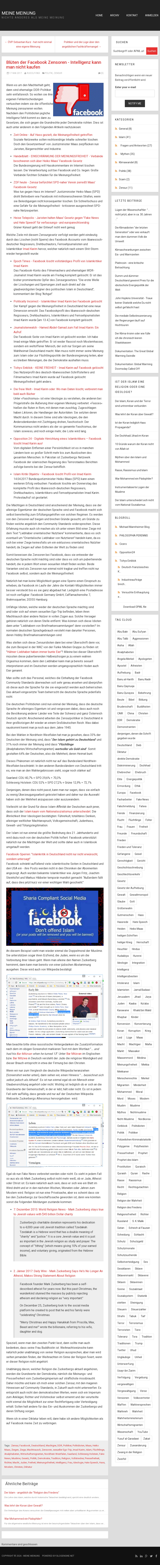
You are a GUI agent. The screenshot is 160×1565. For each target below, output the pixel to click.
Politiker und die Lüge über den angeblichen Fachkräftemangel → (81, 44)
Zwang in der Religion (129, 1452)
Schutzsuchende (127, 1255)
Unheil (138, 1357)
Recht (120, 1187)
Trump (139, 1343)
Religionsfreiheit (126, 1214)
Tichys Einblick (127, 560)
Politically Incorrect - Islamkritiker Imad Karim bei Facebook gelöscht (58, 301)
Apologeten (145, 658)
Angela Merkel (125, 658)
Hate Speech (91, 1462)
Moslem (8, 1467)
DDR (59, 1445)
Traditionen (123, 1343)
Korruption (134, 1030)
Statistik (142, 1295)
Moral (139, 1091)
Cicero (123, 543)
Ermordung (123, 786)
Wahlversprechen (140, 1404)
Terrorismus (136, 1323)
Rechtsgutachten (138, 1187)
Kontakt (132, 15)
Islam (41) (124, 137)
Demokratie (44, 1458)
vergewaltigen (125, 1384)
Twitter (121, 1350)
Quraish (121, 1173)
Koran (120, 1030)
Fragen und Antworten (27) (136, 145)
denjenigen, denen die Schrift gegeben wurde (134, 736)
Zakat (146, 1438)
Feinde (121, 813)
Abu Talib (122, 638)
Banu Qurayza (125, 692)
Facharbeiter (124, 799)
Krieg (148, 1030)
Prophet (143, 1153)
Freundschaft (139, 833)
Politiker (67, 1445)
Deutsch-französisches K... (133, 569)
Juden (23, 1462)
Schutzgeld (136, 1241)
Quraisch (140, 1166)
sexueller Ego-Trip (62, 1449)
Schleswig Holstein (88, 1454)
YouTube (142, 1431)
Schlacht (139, 1234)
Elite (119, 779)
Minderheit (140, 1085)
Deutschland (38, 1445)
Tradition (55, 1458)
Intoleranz (123, 983)
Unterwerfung (125, 1363)
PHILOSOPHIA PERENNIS (133, 535)
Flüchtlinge (98, 1449)
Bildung (143, 699)
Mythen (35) (128, 153)
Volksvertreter (141, 1397)
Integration (138, 962)
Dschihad (145, 765)
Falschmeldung (126, 806)
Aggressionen (141, 638)
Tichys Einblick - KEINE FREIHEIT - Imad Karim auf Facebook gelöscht (58, 367)
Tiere (138, 1329)
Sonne (121, 1289)
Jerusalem (123, 996)
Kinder (135, 1017)
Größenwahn (124, 908)
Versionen (123, 1397)
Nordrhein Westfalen (55, 1454)
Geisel (138, 854)
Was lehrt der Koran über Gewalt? (23, 1505)
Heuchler (122, 949)
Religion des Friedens (129, 1207)
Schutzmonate (126, 1248)
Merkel (145, 1078)
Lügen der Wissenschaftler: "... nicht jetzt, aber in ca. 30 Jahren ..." (133, 214)
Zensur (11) (126, 187)
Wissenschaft (125, 1431)
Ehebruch (140, 772)
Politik (49, 73)
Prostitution (124, 1166)
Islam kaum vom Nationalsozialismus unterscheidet (57, 811)
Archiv (114, 15)
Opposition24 (127, 552)
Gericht (141, 860)
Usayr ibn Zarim (126, 1370)
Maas (88, 1445)
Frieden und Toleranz (129, 847)
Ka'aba (145, 1003)
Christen (18, 1467)
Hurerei (137, 955)
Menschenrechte (127, 1078)
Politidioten (78, 1445)
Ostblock (122, 1125)
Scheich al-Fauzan (139, 1227)
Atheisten (136, 665)
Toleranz (122, 1336)
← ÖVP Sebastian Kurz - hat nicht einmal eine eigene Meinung (28, 44)
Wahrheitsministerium (130, 1418)
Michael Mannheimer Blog (134, 526)
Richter (8, 1462)
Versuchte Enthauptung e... (133, 594)
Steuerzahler (138, 1309)
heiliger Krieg (124, 942)
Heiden (121, 928)
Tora (134, 1336)
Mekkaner (123, 1071)
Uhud (133, 1350)
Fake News (142, 799)
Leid (119, 1037)
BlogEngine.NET (65, 1556)
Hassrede (122, 922)
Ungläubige (123, 1357)
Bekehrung (144, 692)
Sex (146, 1261)
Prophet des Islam (127, 1159)
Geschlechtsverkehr (128, 874)
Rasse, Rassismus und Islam (131, 470)
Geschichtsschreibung (130, 867)
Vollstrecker (77, 1458)
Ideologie (78, 1462)
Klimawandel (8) (128, 162)
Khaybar (122, 1017)
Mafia (148, 1044)
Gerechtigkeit (125, 860)
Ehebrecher (124, 772)
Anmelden (151, 15)
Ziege (23, 1449)
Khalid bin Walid (142, 1010)
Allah (131, 645)
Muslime (16, 1458)
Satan (120, 1227)
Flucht (120, 820)
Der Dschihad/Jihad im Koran (132, 435)
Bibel (131, 699)
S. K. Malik (138, 1221)
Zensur (58, 73)
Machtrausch (34, 1449)
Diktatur (28, 1467)
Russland (122, 1221)
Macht (16, 1462)
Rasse (120, 1180)
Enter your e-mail (125, 87)
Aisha (120, 645)
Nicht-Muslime (125, 1119)
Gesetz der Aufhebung (130, 888)
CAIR (120, 713)
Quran (134, 1173)
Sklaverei (143, 1275)
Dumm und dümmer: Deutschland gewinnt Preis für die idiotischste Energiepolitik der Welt (134, 282)
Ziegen (15, 1449)
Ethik (137, 786)
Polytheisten (141, 1146)
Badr (137, 672)
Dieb (138, 745)
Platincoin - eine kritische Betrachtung (129, 265)
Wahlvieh (122, 1411)
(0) (101, 73)
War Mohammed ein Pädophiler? (23, 1518)
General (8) (125, 128)
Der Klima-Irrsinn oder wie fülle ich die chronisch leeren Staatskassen (132, 338)
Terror (120, 1323)
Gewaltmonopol (139, 894)
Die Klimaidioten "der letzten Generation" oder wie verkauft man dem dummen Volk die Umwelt (132, 234)
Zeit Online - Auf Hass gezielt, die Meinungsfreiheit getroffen (53, 135)
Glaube (121, 901)
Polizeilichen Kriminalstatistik (134, 1139)
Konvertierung (143, 1023)
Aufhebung (123, 672)
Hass (102, 1462)
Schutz (121, 1241)
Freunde (122, 833)
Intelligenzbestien (127, 976)
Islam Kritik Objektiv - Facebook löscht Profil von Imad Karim (52, 474)
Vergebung (141, 1377)
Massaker (134, 1051)
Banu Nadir (144, 679)
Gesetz (25, 1458)
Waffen (121, 1404)
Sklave (139, 1268)
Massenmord (125, 1057)
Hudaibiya (123, 955)
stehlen (121, 1302)
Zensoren (47, 1449)
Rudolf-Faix (33, 73)
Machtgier (51, 1445)
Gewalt (121, 894)
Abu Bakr (122, 631)
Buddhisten (143, 706)
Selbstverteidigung (128, 1261)
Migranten (123, 1085)
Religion (66, 1458)
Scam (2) (124, 179)
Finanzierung (136, 813)
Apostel (121, 665)
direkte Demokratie (128, 758)
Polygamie (123, 1146)
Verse (143, 1390)
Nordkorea (144, 1119)
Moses (131, 1098)
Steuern (122, 1309)
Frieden (121, 840)
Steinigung (136, 1302)
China (130, 713)
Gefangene (123, 854)
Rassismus (135, 1180)
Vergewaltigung (126, 1390)
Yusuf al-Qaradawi (128, 1438)
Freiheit (32, 1462)
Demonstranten (126, 726)
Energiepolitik (134, 779)
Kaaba (132, 1003)
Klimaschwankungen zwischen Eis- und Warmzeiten (133, 252)
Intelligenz (61, 1462)
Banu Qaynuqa (125, 686)
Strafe (121, 1316)
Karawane (123, 1010)
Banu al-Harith (125, 679)
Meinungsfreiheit (46, 1462)
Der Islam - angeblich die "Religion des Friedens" (31, 1492)
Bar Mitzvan (24, 1053)
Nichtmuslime (138, 1112)
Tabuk (132, 1316)
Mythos (121, 1112)
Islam (89, 1449)
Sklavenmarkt (125, 1275)
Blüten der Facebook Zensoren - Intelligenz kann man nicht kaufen (53, 65)
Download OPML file (134, 606)
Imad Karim (30, 249)
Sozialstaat (135, 1289)
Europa (121, 792)
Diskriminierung (126, 765)
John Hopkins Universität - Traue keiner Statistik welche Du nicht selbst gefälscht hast (133, 303)
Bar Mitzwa (20, 1058)
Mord (120, 1098)
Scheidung (123, 1234)
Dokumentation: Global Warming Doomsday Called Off (133, 366)
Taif (143, 1316)
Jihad (137, 996)
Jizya (148, 996)
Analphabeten (11, 1454)
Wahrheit (137, 1411)
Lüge (129, 1037)
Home (99, 15)
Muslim (121, 1105)
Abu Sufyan (139, 631)
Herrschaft (143, 942)
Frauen (131, 826)
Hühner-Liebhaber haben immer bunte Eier (34, 652)
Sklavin (121, 1282)
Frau (70, 1462)
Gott (132, 901)
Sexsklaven (123, 1268)
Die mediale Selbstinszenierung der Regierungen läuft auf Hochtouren (133, 320)
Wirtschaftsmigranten (31, 1454)
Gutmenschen (125, 915)
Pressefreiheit (92, 1458)
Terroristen (123, 1329)
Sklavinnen (136, 1282)
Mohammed (124, 1091)
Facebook (24, 1445)
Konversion (123, 1023)
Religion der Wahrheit (129, 1200)
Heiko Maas (136, 928)
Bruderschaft (125, 706)
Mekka (145, 1064)
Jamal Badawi (142, 989)
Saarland (72, 1454)
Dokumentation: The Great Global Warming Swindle (134, 353)
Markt (120, 1051)
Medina (141, 1057)
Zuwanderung (138, 1445)
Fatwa (142, 806)
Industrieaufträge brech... (130, 582)
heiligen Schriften (127, 935)
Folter (149, 820)
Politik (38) (125, 170)
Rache (146, 1173)
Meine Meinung (19, 13)
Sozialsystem (125, 1295)
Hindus (136, 949)
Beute (120, 699)
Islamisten (123, 989)
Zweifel (121, 1458)
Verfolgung (123, 1377)
